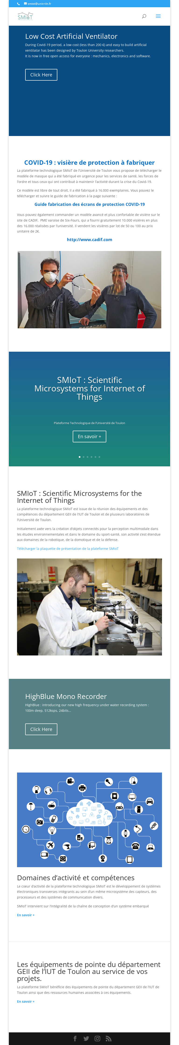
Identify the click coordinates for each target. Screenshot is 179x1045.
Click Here (41, 75)
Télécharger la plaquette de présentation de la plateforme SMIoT (68, 548)
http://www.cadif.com (89, 239)
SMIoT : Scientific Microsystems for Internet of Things (89, 388)
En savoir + (89, 436)
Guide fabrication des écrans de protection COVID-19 (89, 204)
